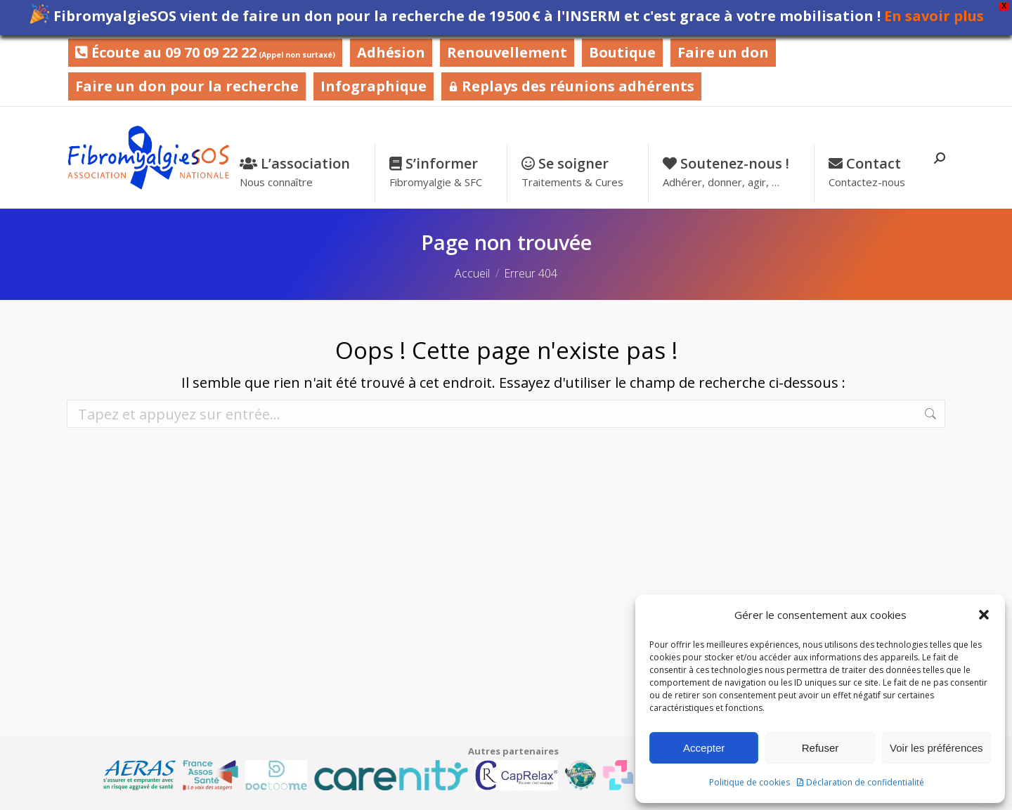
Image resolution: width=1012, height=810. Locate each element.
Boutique (622, 52)
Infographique (373, 86)
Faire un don (723, 52)
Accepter (704, 748)
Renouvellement (507, 52)
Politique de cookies (749, 782)
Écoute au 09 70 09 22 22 (205, 52)
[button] (984, 615)
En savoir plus (934, 15)
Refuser (820, 748)
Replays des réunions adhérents (571, 86)
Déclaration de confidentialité (865, 782)
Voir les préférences (936, 748)
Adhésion (391, 52)
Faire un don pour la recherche (187, 86)
